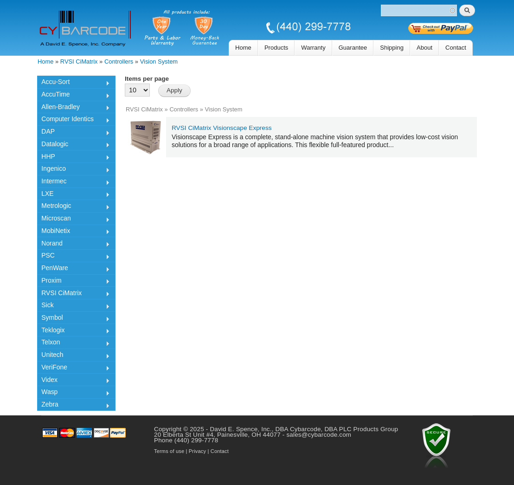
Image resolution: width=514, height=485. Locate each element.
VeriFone (73, 368)
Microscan (73, 219)
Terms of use (169, 451)
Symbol (73, 319)
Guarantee (353, 47)
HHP (73, 158)
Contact (455, 47)
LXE (73, 195)
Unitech (73, 356)
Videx (73, 381)
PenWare (73, 269)
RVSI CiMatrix (79, 61)
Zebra (73, 406)
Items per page (147, 78)
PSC (73, 257)
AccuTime (73, 96)
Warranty (313, 47)
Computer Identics (73, 120)
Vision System (159, 61)
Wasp (73, 393)
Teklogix (73, 331)
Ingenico (73, 170)
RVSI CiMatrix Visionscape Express (222, 127)
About (424, 47)
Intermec (73, 182)
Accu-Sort (73, 83)
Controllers (118, 61)
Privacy (197, 451)
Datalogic (73, 145)
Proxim (73, 282)
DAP (73, 133)
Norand (73, 244)
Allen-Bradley (73, 108)
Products (276, 47)
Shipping (392, 47)
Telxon (73, 343)
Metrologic (73, 207)
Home (243, 47)
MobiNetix (73, 232)
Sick (73, 306)
